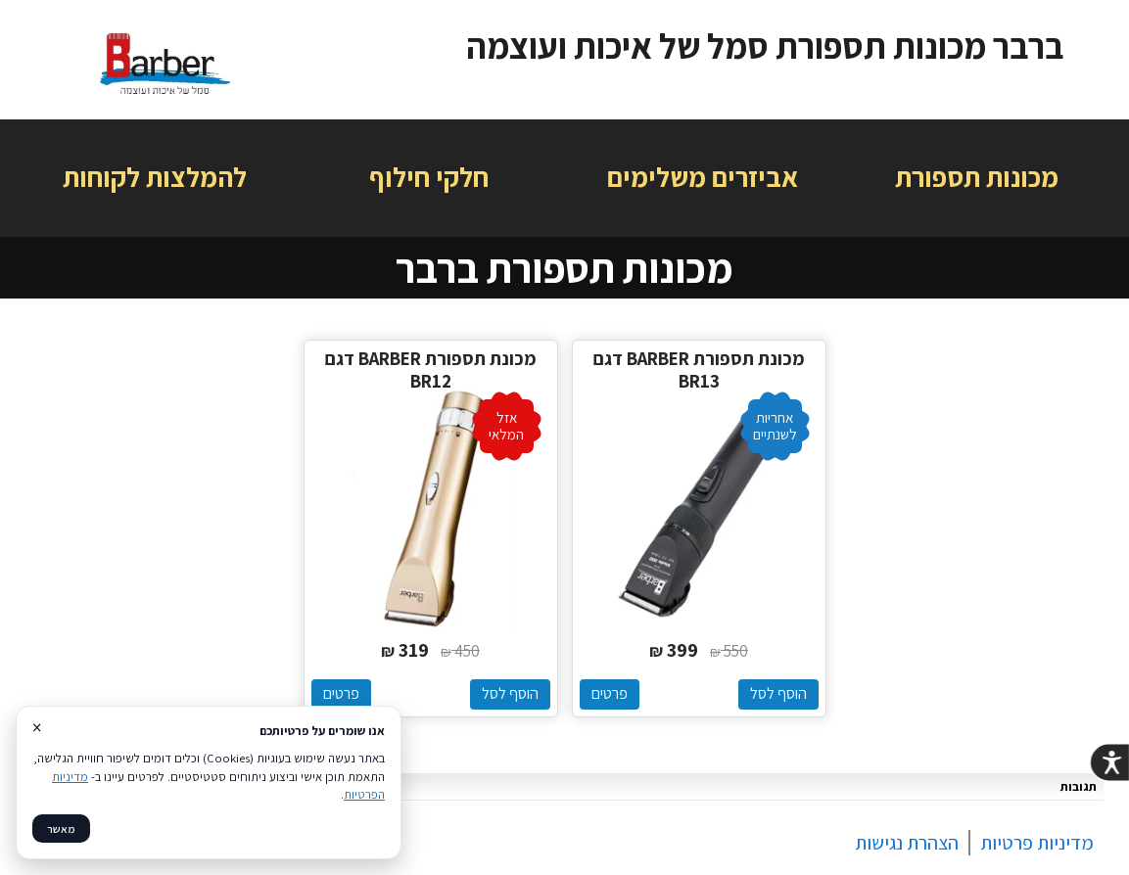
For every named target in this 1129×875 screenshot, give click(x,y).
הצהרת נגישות (907, 842)
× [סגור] (36, 727)
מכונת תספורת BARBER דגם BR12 (431, 369)
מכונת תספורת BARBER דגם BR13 (699, 369)
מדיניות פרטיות (1037, 842)
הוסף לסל (778, 693)
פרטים (609, 693)
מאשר (61, 828)
